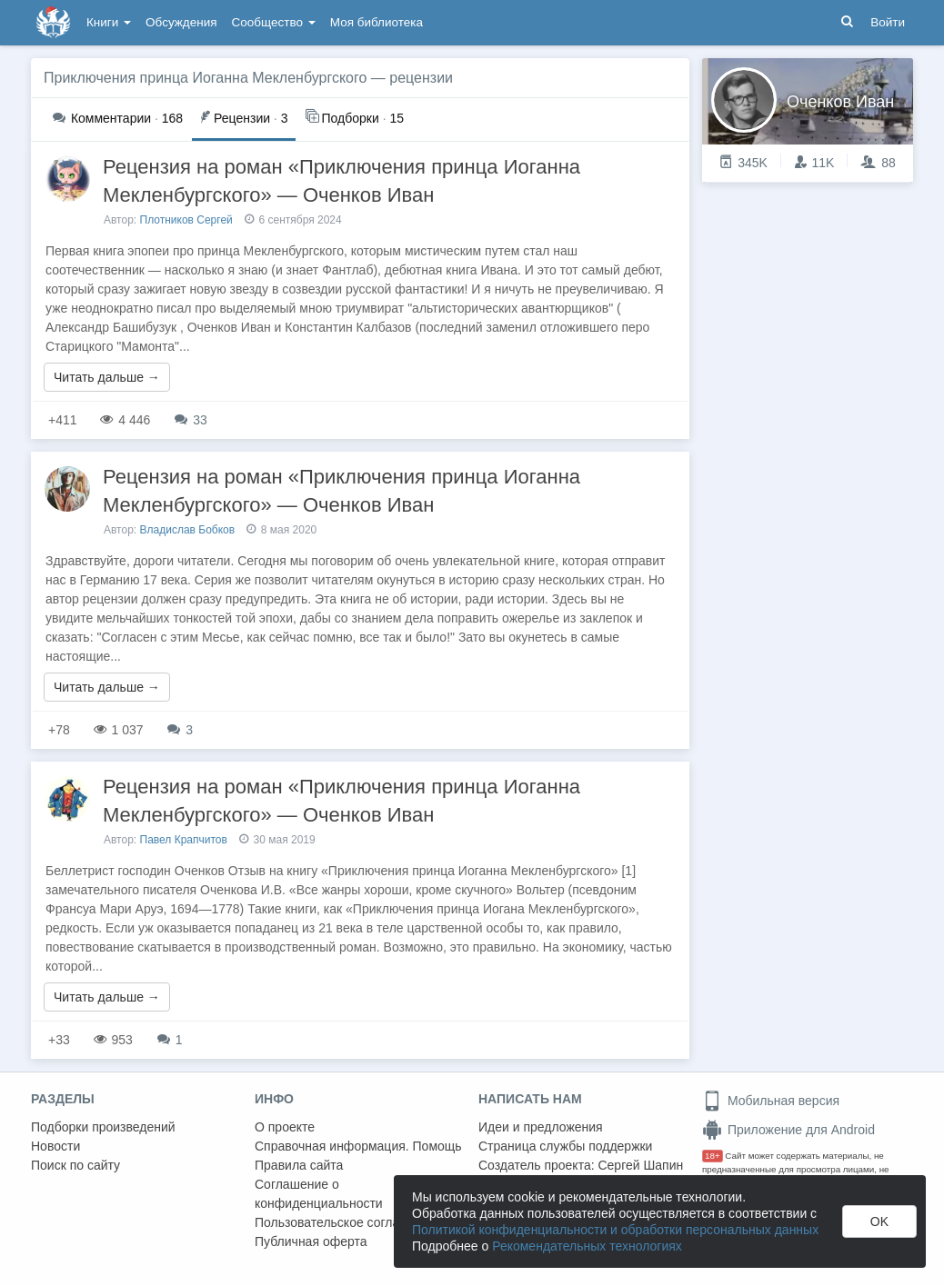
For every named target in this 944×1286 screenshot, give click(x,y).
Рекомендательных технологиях (587, 1246)
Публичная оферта (311, 1241)
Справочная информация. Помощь (358, 1146)
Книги (108, 22)
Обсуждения (181, 22)
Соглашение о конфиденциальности (319, 1194)
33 (190, 420)
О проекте (285, 1127)
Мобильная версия (770, 1101)
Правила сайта (299, 1165)
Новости (55, 1146)
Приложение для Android (788, 1130)
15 (355, 116)
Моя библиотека (376, 22)
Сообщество (274, 22)
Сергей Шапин (640, 1165)
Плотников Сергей (186, 220)
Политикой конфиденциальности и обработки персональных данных (615, 1229)
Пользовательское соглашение (346, 1222)
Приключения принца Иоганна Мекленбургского (205, 77)
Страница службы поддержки (565, 1146)
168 (118, 118)
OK (879, 1221)
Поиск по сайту (75, 1165)
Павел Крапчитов (183, 839)
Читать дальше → (107, 377)
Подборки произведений (103, 1127)
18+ (712, 1156)
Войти (887, 22)
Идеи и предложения (540, 1127)
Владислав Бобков (188, 529)
